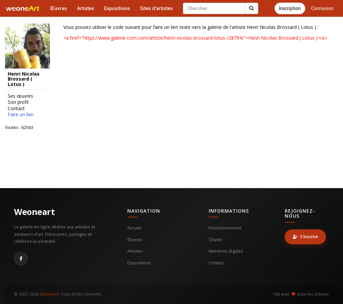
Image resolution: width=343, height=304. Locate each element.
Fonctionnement (225, 228)
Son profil (18, 102)
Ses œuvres (20, 96)
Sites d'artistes (156, 8)
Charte (215, 240)
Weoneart (34, 211)
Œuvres (58, 8)
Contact (16, 108)
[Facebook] (20, 258)
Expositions (117, 8)
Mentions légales (226, 251)
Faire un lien (21, 115)
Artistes (85, 8)
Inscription (290, 8)
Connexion (322, 8)
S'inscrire (305, 237)
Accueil (134, 228)
